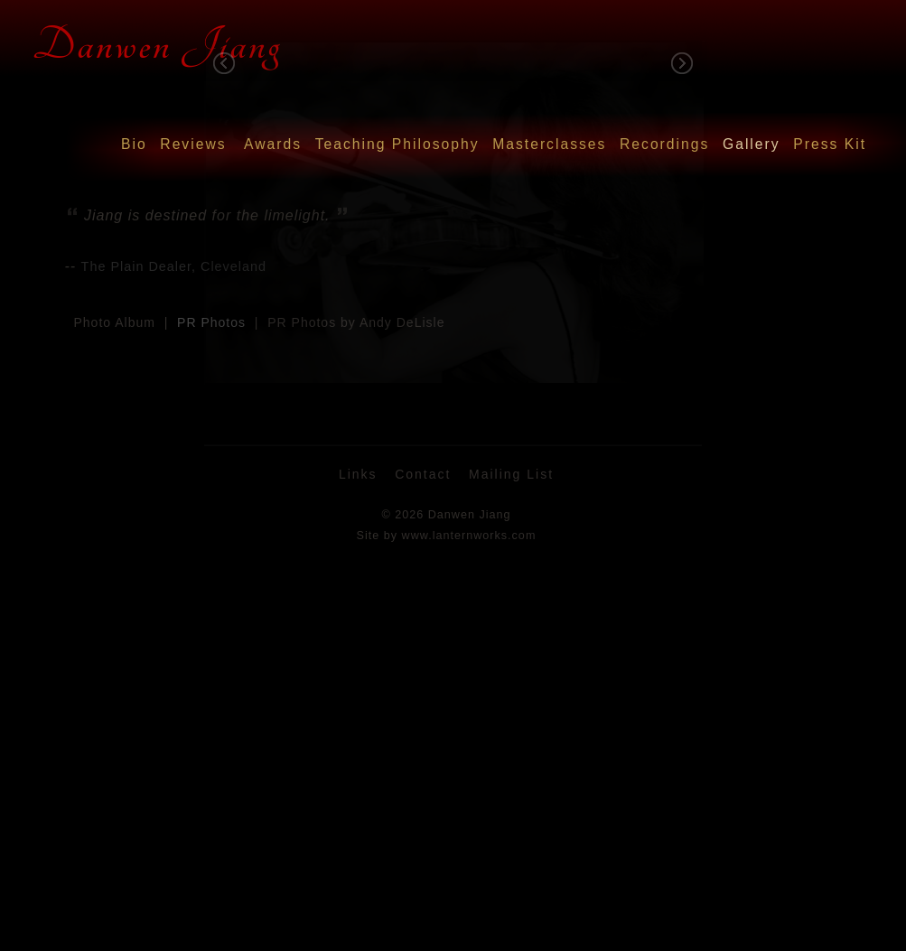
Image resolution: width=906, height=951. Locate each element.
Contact (423, 474)
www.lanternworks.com (469, 535)
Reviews (193, 144)
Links (358, 474)
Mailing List (511, 474)
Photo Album (114, 322)
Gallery (751, 144)
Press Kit (829, 144)
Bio (134, 144)
